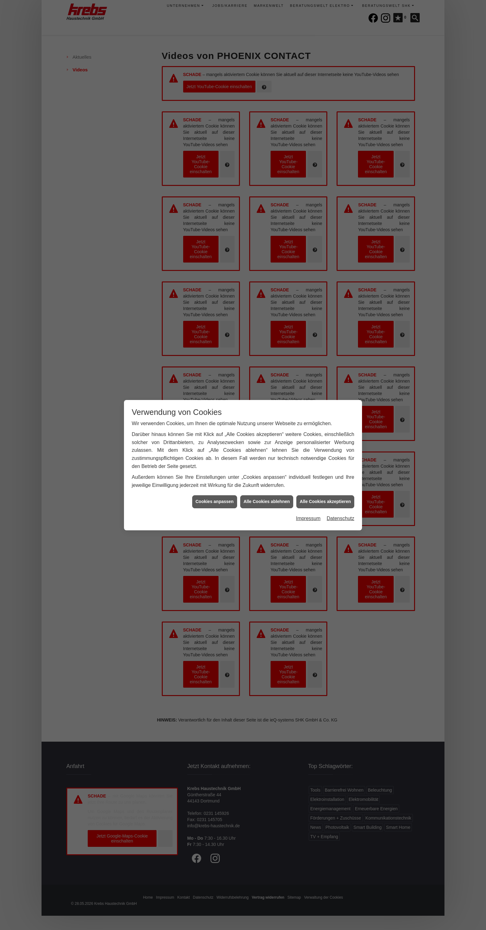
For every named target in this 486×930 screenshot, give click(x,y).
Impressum (308, 512)
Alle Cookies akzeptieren (325, 495)
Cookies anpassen (215, 495)
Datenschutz (340, 512)
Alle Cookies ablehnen (267, 495)
